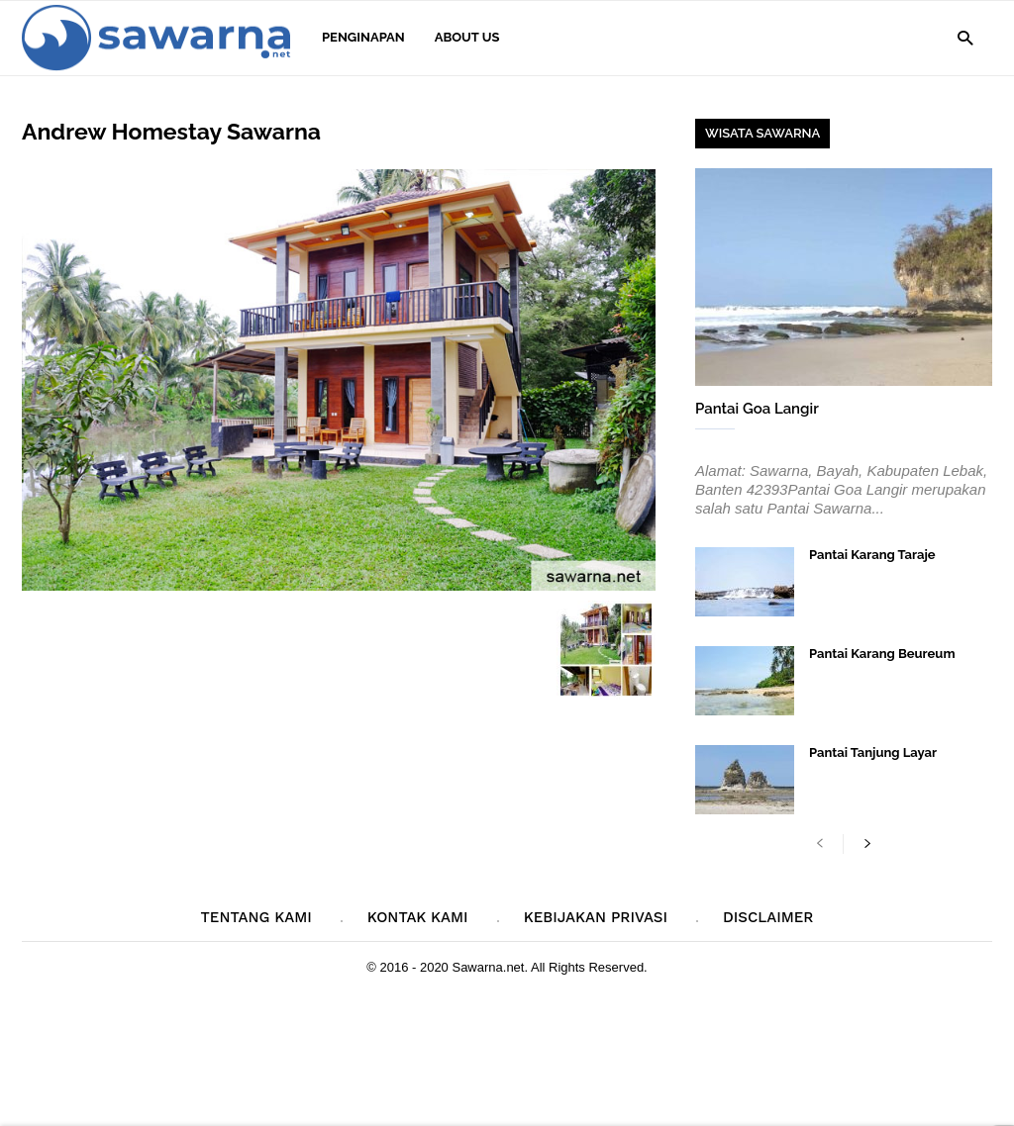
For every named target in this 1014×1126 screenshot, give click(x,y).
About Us (467, 37)
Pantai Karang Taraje (872, 554)
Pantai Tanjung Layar (873, 752)
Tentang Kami (256, 917)
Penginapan (363, 37)
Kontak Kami (417, 917)
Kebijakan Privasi (595, 917)
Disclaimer (768, 917)
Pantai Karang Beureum (882, 653)
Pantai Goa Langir (757, 409)
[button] (965, 37)
